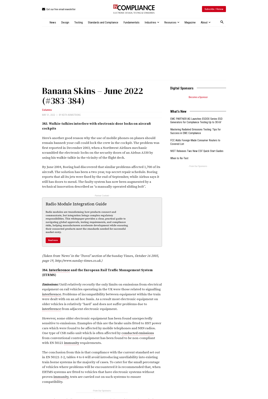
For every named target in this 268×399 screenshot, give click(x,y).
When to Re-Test (179, 154)
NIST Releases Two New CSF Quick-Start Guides (196, 146)
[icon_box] (58, 9)
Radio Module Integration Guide (76, 204)
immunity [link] (71, 343)
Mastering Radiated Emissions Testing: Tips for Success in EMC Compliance (195, 127)
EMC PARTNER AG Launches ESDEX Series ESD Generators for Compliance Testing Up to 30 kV (196, 116)
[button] (222, 22)
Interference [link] (59, 270)
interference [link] (51, 294)
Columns (47, 110)
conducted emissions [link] (138, 333)
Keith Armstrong (71, 115)
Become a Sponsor (198, 97)
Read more (53, 240)
